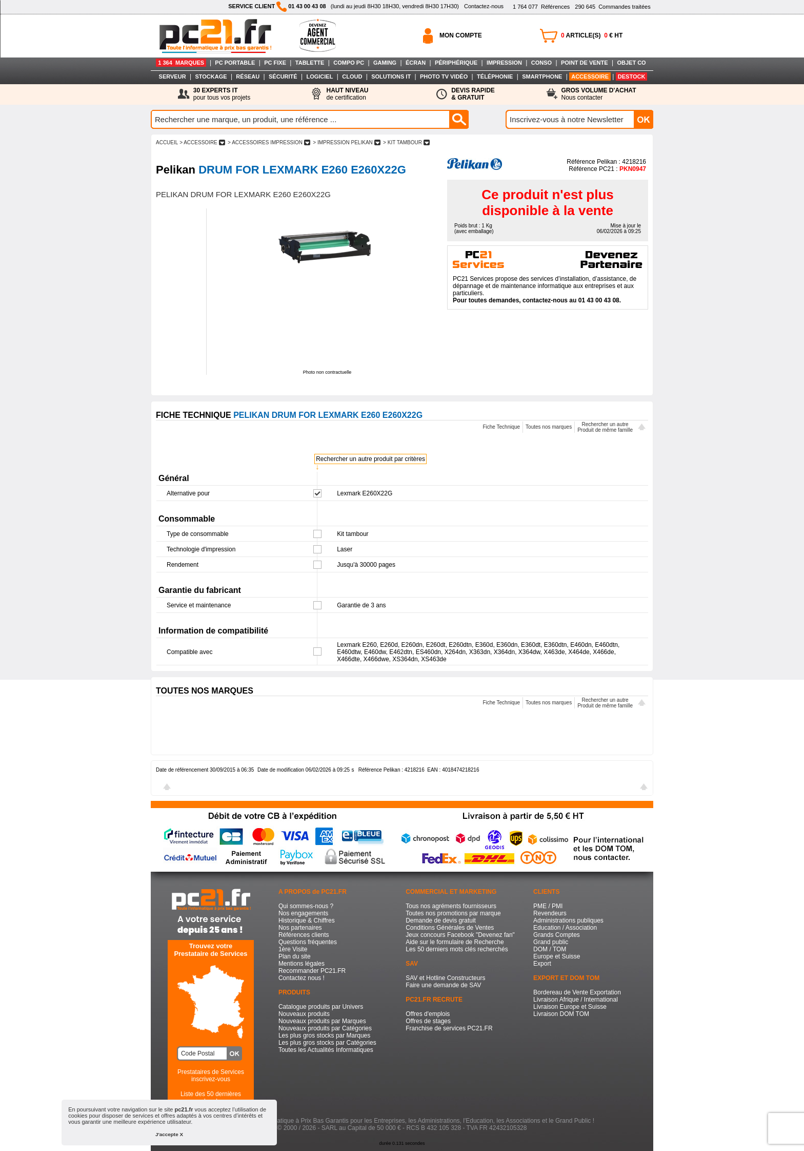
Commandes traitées (612, 7)
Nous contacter (598, 94)
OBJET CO (631, 63)
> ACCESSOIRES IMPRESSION (268, 142)
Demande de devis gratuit (441, 920)
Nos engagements (303, 913)
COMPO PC (348, 63)
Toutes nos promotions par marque (453, 913)
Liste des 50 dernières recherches (210, 1097)
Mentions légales (301, 963)
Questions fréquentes (307, 942)
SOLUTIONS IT (391, 76)
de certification (347, 94)
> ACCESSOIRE (202, 142)
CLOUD (352, 76)
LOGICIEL (319, 76)
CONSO (541, 63)
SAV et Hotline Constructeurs (445, 978)
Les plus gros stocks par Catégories (327, 1042)
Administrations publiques (568, 920)
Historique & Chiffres (306, 920)
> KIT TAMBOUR (406, 142)
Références (541, 7)
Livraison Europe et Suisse (570, 1006)
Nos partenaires (300, 927)
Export (542, 963)
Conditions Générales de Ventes (450, 927)
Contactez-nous (484, 6)
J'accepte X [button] (169, 1134)
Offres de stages (428, 1021)
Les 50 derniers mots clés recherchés (457, 949)
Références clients (303, 934)
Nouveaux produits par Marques (322, 1021)
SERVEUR (172, 76)
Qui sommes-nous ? (305, 906)
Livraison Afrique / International (575, 999)
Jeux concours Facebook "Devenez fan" (460, 934)
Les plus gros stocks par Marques (324, 1035)
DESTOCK (632, 76)
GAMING (384, 63)
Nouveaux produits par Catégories (325, 1028)
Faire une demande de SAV (443, 985)
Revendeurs (550, 913)
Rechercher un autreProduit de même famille (605, 427)
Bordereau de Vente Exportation (577, 992)
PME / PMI (547, 906)
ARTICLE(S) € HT (591, 35)
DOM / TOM (549, 949)
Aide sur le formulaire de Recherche (455, 942)
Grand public (550, 942)
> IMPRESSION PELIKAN (347, 142)
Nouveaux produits (304, 1014)
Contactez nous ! (301, 978)
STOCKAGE (211, 76)
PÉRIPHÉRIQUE (456, 63)
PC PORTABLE (235, 63)
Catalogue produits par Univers (320, 1006)
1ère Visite (292, 949)
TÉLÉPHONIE (495, 76)
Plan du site (294, 956)
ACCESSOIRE (590, 76)
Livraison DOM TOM (561, 1014)
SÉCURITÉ (283, 76)
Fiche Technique (501, 427)
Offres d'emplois (428, 1014)
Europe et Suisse (556, 956)
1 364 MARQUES (181, 63)
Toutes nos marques (549, 427)
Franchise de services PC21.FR (449, 1028)
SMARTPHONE (542, 76)
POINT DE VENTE (584, 63)
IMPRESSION (504, 63)
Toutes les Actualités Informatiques (325, 1049)
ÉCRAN (416, 63)
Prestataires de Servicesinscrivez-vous (210, 1075)
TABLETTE (310, 63)
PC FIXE (275, 63)
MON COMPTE (460, 35)
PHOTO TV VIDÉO (444, 76)
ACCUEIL (167, 142)
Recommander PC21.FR (312, 970)
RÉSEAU (247, 76)
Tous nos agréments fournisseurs (451, 906)
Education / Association (565, 927)
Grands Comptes (556, 934)
